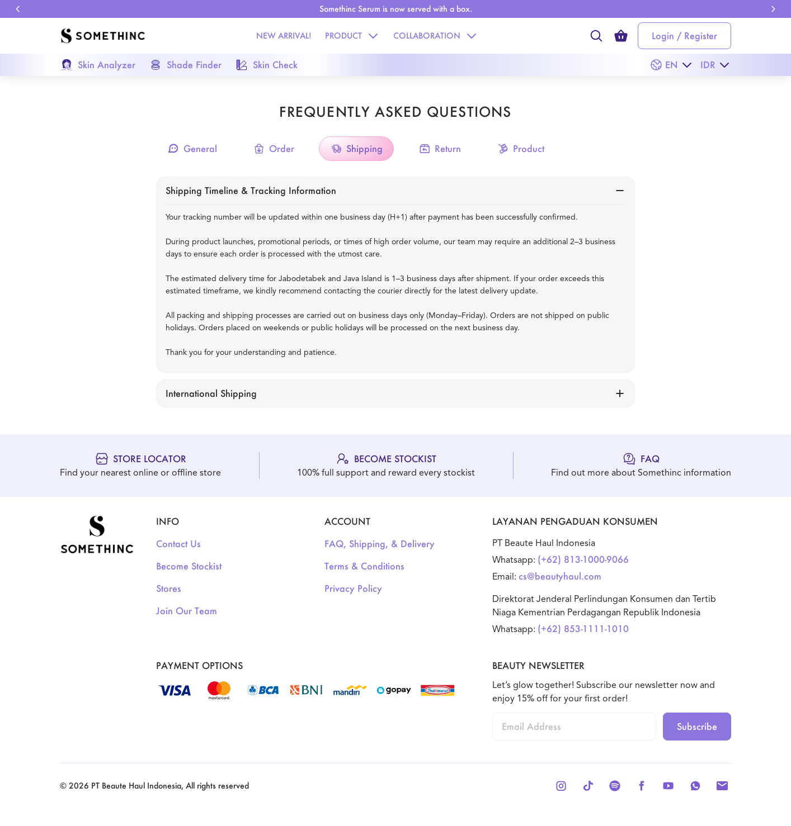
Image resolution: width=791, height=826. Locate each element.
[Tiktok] (588, 786)
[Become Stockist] (386, 465)
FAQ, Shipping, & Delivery (379, 543)
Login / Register (684, 35)
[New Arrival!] (284, 35)
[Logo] (103, 35)
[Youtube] (668, 786)
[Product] (343, 35)
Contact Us (178, 543)
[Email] (722, 786)
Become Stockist (189, 566)
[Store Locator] (140, 465)
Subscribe (697, 726)
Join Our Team (186, 610)
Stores (168, 588)
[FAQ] (641, 465)
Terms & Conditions (364, 566)
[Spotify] (615, 786)
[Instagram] (561, 786)
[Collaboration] (426, 35)
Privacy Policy (353, 588)
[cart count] (621, 36)
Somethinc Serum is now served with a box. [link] (395, 8)
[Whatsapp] (695, 786)
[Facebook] (642, 786)
